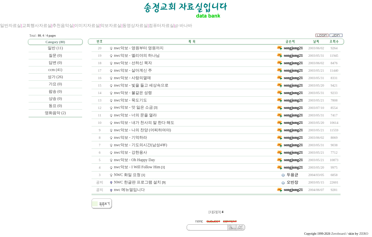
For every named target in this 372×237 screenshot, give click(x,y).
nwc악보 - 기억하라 (130, 137)
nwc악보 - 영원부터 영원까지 (139, 48)
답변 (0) (55, 62)
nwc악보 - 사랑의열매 (132, 78)
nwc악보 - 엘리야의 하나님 (137, 55)
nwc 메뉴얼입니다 (129, 189)
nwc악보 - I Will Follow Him (137, 167)
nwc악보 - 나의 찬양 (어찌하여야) (142, 130)
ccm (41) (55, 69)
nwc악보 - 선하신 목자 (133, 63)
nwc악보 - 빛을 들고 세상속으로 (141, 85)
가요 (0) (55, 84)
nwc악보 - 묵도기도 (130, 100)
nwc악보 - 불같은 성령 (133, 92)
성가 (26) (55, 77)
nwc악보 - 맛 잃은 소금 (133, 107)
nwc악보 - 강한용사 (130, 152)
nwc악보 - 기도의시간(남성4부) (140, 145)
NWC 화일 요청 (127, 174)
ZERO (363, 233)
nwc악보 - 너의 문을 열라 (135, 115)
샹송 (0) (55, 98)
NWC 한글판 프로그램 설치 (137, 182)
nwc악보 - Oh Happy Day (134, 160)
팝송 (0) (55, 91)
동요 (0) (55, 105)
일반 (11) (55, 48)
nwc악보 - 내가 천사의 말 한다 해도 (144, 122)
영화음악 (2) (55, 113)
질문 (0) (55, 55)
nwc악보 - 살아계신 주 (133, 70)
